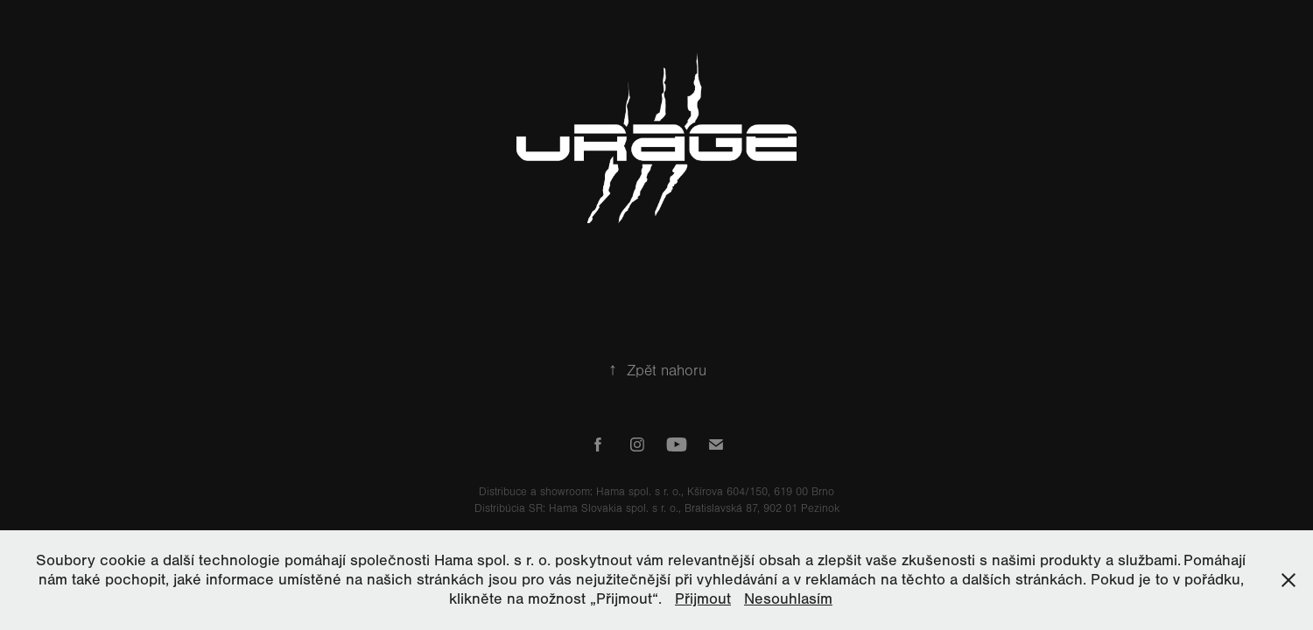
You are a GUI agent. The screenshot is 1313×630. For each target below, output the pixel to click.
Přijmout (703, 599)
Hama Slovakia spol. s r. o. (613, 508)
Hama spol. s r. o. (638, 492)
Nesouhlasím (788, 599)
